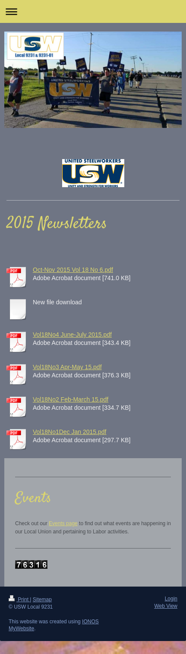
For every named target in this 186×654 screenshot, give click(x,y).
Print (19, 600)
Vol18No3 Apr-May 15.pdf (67, 367)
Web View (165, 606)
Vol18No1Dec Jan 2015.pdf (69, 431)
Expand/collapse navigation (93, 11)
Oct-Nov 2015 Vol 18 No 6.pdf (73, 269)
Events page (63, 523)
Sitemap (42, 600)
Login (171, 599)
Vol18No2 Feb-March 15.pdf (70, 399)
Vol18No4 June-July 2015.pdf (72, 334)
